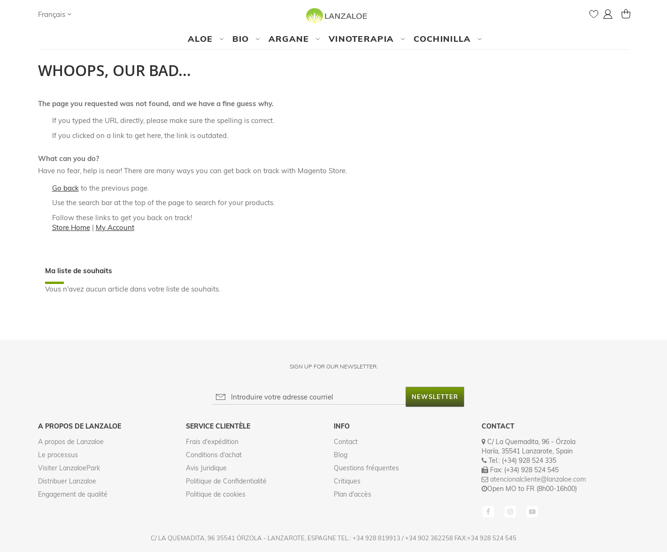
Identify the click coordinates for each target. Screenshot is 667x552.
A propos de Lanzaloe (71, 441)
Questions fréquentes (366, 468)
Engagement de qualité (72, 494)
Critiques (347, 481)
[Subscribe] (435, 397)
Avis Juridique (206, 468)
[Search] (87, 14)
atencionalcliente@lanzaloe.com (538, 479)
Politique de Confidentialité (226, 481)
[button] (54, 14)
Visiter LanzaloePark (69, 468)
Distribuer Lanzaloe (67, 481)
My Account (115, 227)
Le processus (58, 455)
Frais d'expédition (212, 441)
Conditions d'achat (214, 455)
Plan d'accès (352, 494)
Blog (340, 455)
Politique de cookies (215, 494)
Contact (346, 441)
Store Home (71, 227)
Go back (65, 188)
